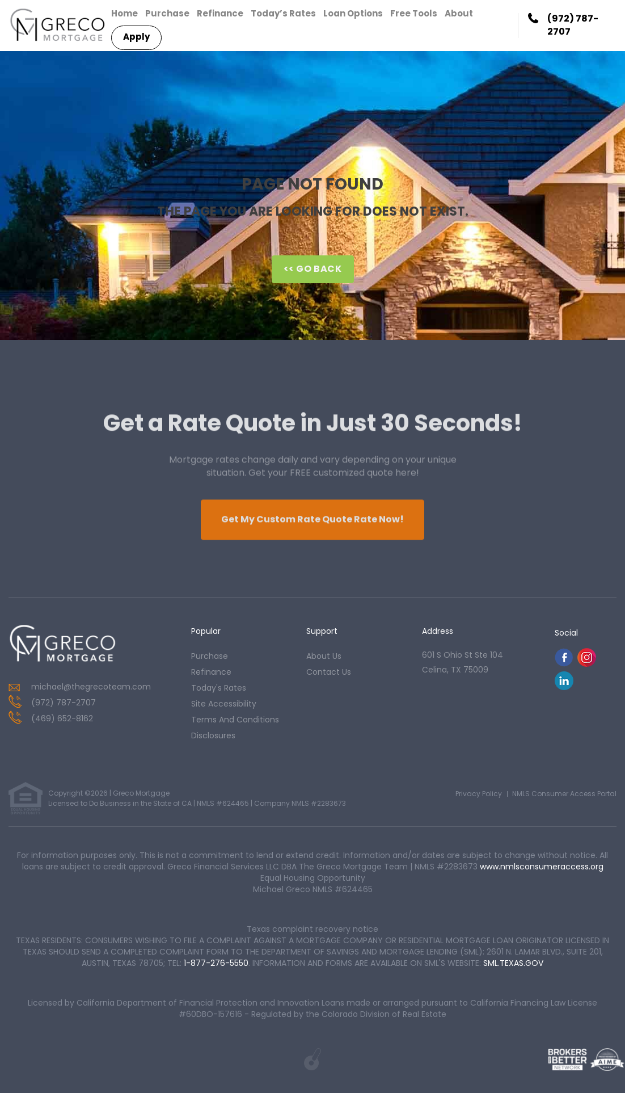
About (459, 13)
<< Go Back (313, 268)
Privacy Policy (478, 793)
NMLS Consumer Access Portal (564, 793)
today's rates (218, 687)
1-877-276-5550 (216, 963)
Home (124, 13)
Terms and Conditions (235, 719)
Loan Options (353, 13)
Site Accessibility (223, 703)
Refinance (220, 13)
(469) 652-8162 (62, 718)
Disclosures (213, 735)
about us (323, 656)
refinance (211, 672)
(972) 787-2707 (572, 25)
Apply (136, 37)
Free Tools (413, 13)
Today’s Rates (283, 13)
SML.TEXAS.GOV (513, 963)
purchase (209, 656)
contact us (328, 672)
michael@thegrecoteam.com (91, 686)
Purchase (167, 13)
